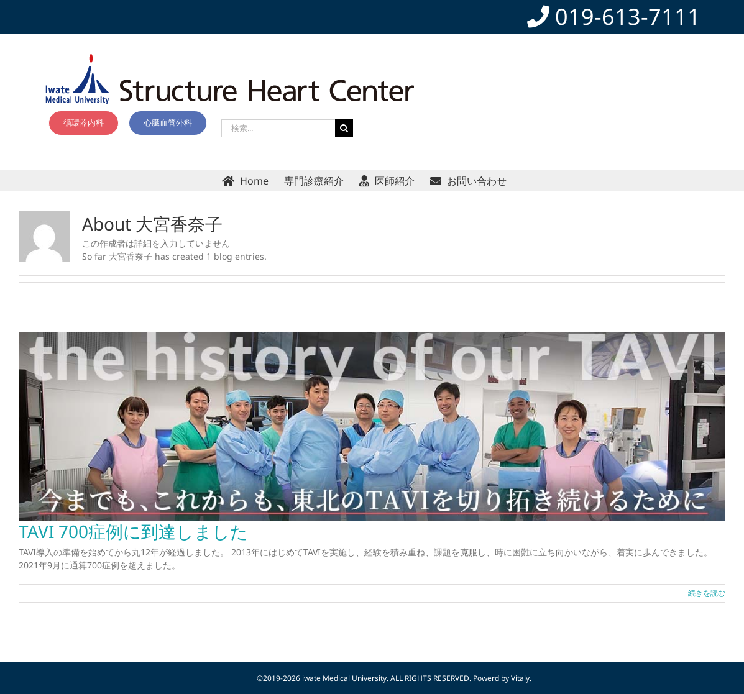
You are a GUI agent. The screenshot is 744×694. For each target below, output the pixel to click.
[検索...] (278, 128)
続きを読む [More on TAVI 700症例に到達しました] (706, 593)
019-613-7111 (613, 16)
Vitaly (520, 678)
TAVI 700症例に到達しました (133, 531)
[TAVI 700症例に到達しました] (372, 426)
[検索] (344, 128)
